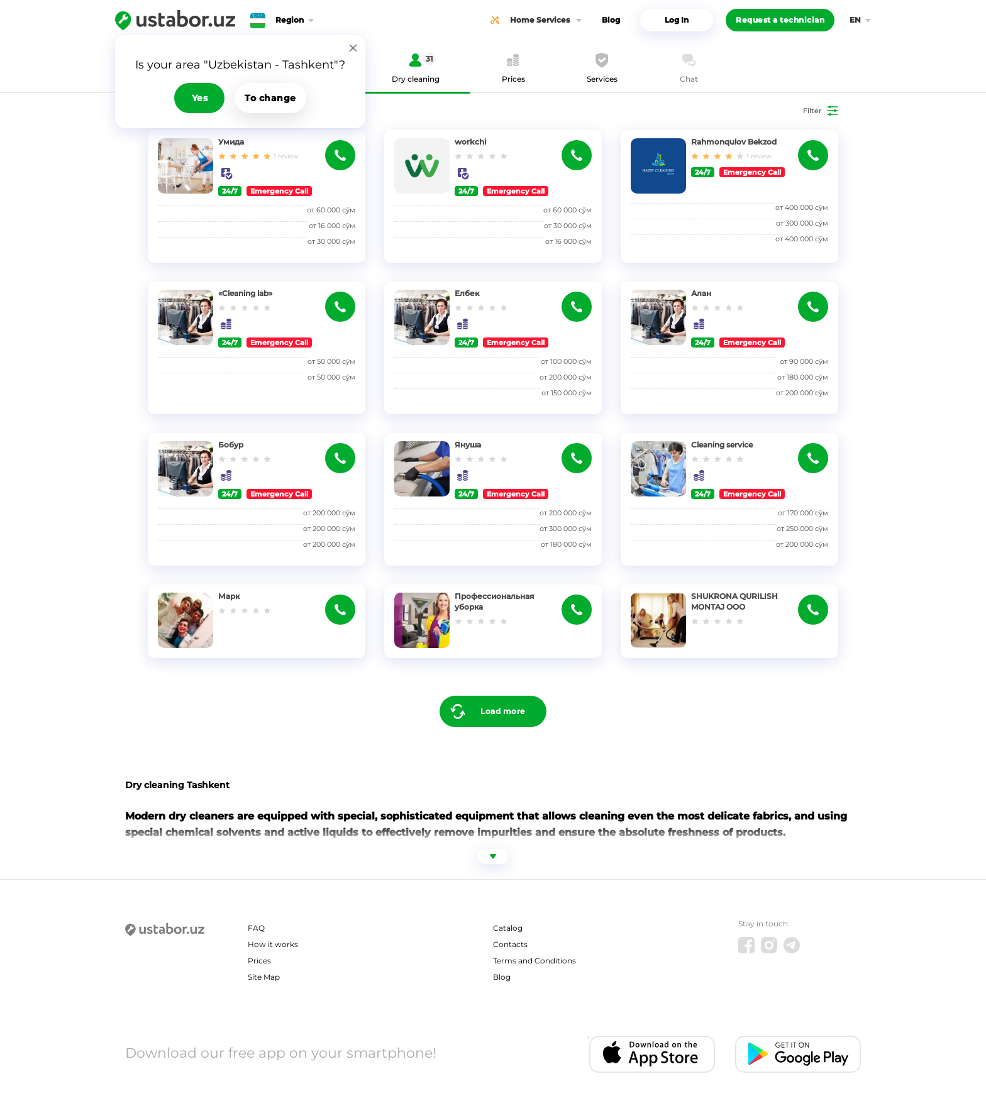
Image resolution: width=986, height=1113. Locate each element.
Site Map (264, 977)
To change (270, 98)
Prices (259, 960)
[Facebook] (746, 945)
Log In (677, 20)
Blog (611, 20)
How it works (273, 944)
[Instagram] (769, 945)
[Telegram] (792, 945)
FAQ (256, 928)
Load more (502, 711)
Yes (200, 98)
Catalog (508, 928)
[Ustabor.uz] (175, 20)
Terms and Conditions (534, 960)
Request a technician (780, 20)
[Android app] (798, 1054)
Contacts (510, 944)
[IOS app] (652, 1054)
